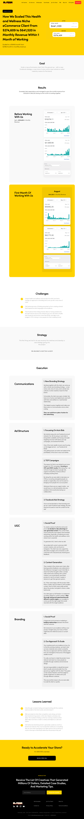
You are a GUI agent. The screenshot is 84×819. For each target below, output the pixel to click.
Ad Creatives (24, 2)
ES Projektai (71, 2)
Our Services (32, 2)
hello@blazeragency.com (37, 815)
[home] (7, 2)
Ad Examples (39, 2)
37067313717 (53, 815)
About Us (65, 2)
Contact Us (78, 2)
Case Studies (46, 2)
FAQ (60, 2)
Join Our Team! (54, 2)
